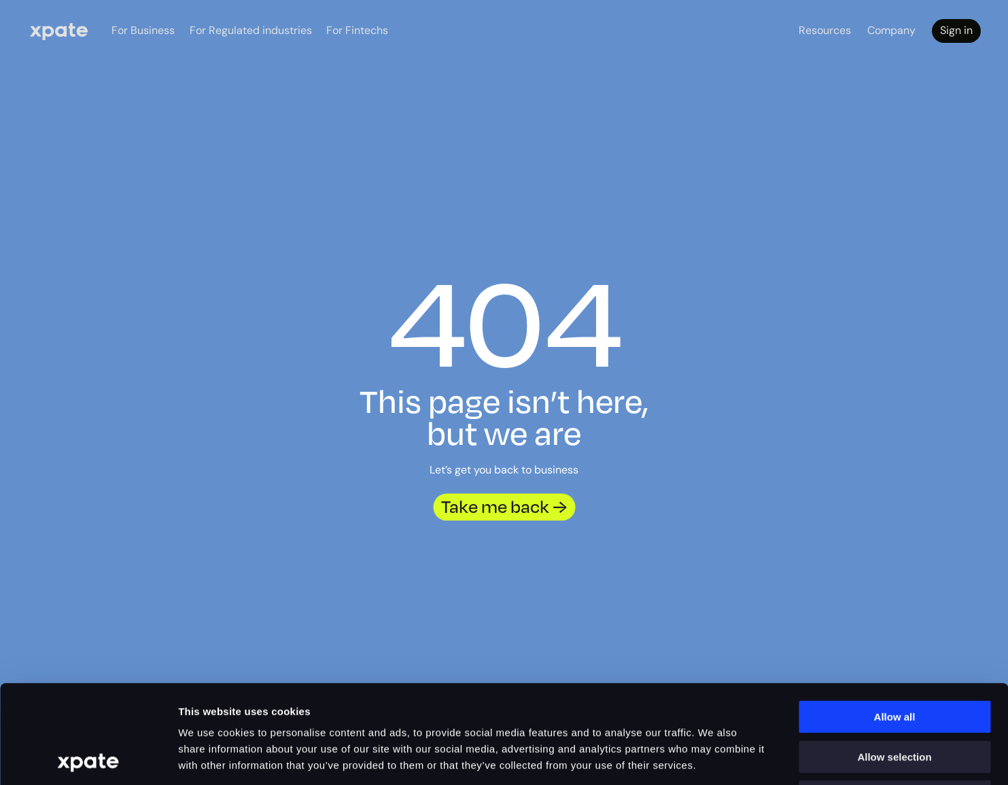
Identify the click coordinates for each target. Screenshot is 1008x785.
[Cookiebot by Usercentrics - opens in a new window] (88, 758)
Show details (781, 758)
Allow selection (894, 659)
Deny (894, 698)
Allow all (895, 618)
